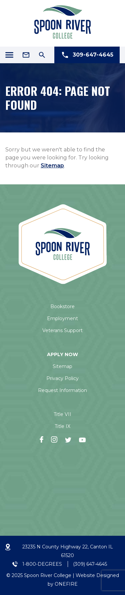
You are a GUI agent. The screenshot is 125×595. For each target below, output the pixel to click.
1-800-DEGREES (42, 564)
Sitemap (52, 165)
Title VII (62, 414)
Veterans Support (62, 330)
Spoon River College (47, 575)
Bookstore (62, 306)
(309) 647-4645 (90, 564)
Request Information (62, 390)
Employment (62, 318)
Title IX (62, 426)
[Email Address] (26, 55)
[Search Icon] (42, 55)
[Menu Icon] (9, 55)
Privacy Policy (62, 378)
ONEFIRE (66, 584)
